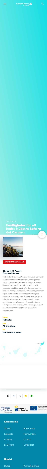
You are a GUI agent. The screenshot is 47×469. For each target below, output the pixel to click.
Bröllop (7, 466)
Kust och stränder (31, 466)
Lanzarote (8, 434)
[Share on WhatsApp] (31, 396)
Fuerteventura (29, 434)
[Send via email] (25, 396)
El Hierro (27, 440)
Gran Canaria (29, 429)
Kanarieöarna (11, 422)
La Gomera (9, 445)
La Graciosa (29, 445)
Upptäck (8, 460)
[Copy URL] (20, 396)
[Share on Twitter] (8, 396)
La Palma (8, 440)
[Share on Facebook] (14, 396)
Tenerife (7, 429)
